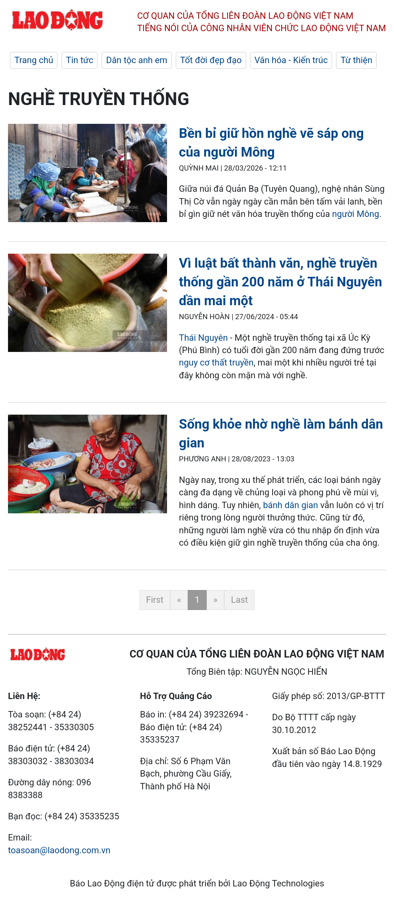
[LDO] (87, 175)
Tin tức (79, 60)
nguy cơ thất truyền (216, 363)
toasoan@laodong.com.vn (59, 850)
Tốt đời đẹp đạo (211, 60)
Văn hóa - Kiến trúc (291, 60)
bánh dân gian (291, 505)
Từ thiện (356, 60)
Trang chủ (33, 60)
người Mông (355, 214)
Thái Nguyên (203, 338)
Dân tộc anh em (136, 60)
